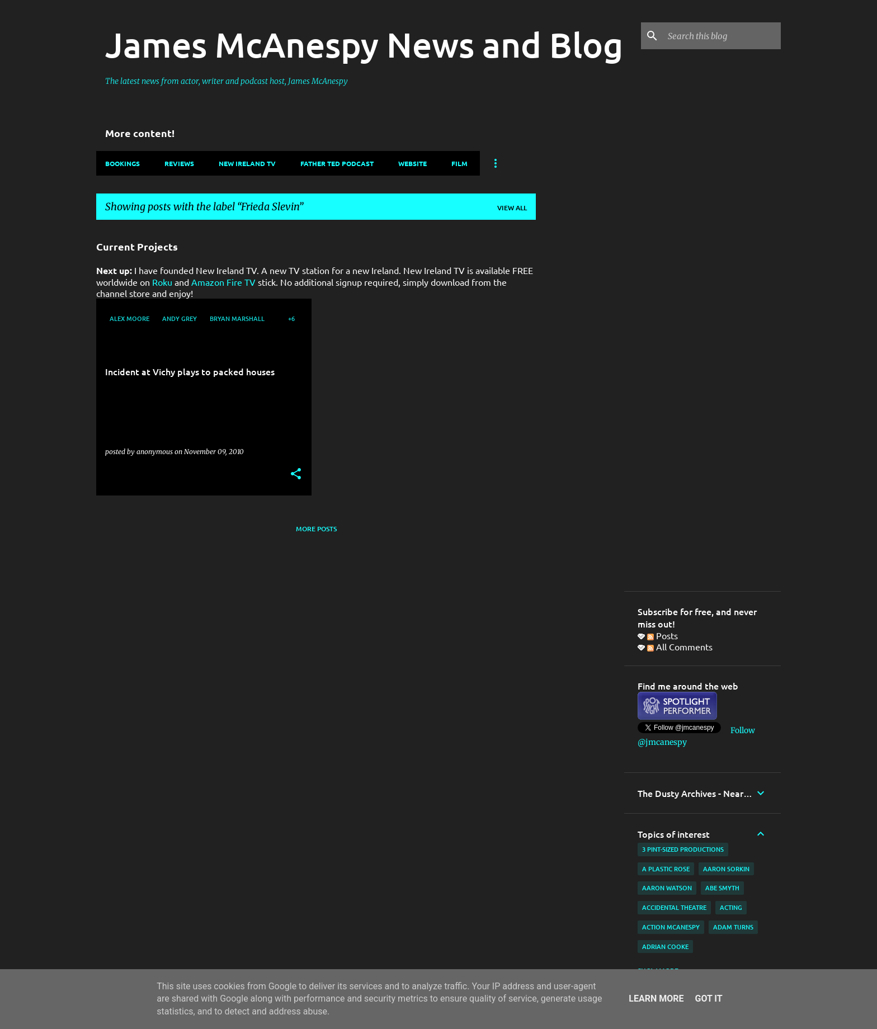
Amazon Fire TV (223, 281)
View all (512, 208)
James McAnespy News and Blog (364, 44)
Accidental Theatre (674, 907)
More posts (316, 529)
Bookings (122, 163)
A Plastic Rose (666, 869)
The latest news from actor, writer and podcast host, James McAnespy (226, 81)
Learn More (656, 998)
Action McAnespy (671, 927)
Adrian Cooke (665, 946)
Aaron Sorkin (726, 869)
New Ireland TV (247, 163)
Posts (662, 635)
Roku (162, 281)
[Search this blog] (722, 35)
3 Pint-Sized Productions (683, 849)
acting (731, 907)
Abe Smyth (722, 888)
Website (412, 163)
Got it (708, 998)
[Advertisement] (580, 396)
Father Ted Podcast (337, 163)
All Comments (680, 646)
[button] (296, 474)
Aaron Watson (667, 888)
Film (459, 163)
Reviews (179, 163)
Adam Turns (733, 927)
